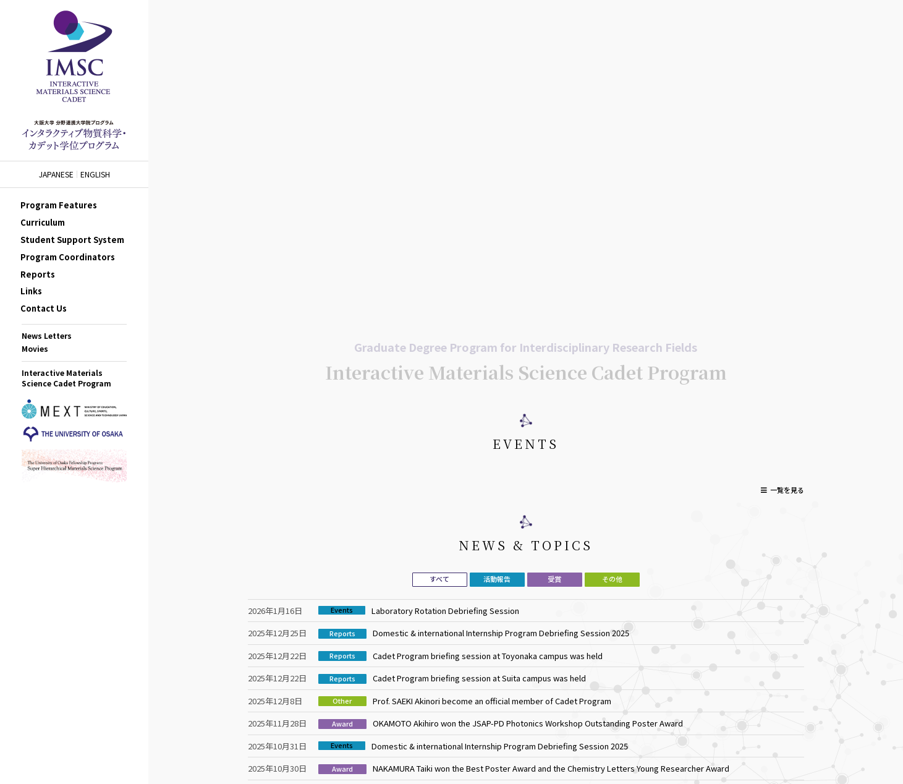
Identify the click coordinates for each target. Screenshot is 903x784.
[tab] (439, 580)
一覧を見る (787, 490)
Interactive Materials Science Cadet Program (66, 377)
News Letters (47, 335)
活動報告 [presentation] (497, 579)
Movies (35, 348)
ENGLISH (95, 174)
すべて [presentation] (439, 579)
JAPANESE (56, 174)
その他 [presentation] (612, 579)
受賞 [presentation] (554, 579)
